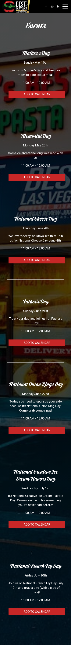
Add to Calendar (37, 94)
